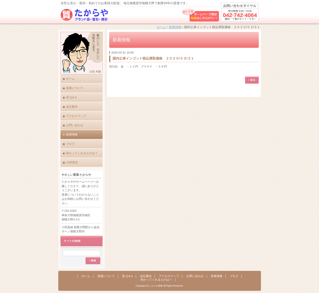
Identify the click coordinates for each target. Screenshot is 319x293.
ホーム (161, 27)
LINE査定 (72, 162)
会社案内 (72, 106)
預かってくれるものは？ (82, 153)
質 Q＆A (71, 97)
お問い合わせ (74, 125)
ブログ (70, 143)
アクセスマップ (76, 116)
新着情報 (175, 27)
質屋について (74, 88)
